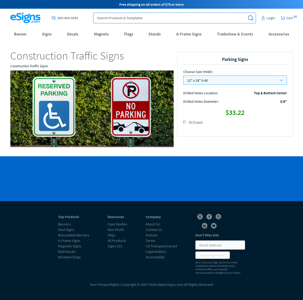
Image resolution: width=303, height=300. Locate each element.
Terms (150, 240)
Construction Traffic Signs (29, 66)
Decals (72, 34)
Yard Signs (66, 229)
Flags (128, 34)
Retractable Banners (73, 235)
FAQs (111, 235)
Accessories (279, 34)
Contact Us (154, 229)
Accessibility (155, 257)
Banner (20, 34)
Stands (154, 34)
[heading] (92, 55)
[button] (250, 18)
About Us (153, 224)
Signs (47, 34)
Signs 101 (115, 246)
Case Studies (117, 224)
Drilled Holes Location (200, 93)
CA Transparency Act (161, 246)
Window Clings (69, 257)
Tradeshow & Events (235, 34)
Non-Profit (116, 229)
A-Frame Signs (189, 34)
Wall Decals (66, 251)
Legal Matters (156, 251)
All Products (117, 240)
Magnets (101, 34)
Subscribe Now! (212, 255)
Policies (152, 235)
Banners (64, 224)
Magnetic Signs (69, 246)
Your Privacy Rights (104, 284)
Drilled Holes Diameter (201, 101)
